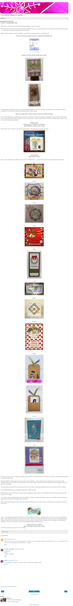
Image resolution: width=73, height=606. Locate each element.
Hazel (34, 225)
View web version (34, 594)
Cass (34, 162)
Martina (34, 298)
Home (34, 591)
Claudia (34, 181)
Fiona (34, 202)
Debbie (6, 560)
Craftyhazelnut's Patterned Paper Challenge (29, 517)
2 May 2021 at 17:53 (12, 560)
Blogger (37, 604)
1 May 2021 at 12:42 (11, 539)
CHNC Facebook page (21, 502)
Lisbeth (34, 281)
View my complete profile (13, 601)
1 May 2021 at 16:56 (19, 549)
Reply (5, 544)
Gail (5, 539)
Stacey (34, 353)
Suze (34, 445)
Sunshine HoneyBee (9, 549)
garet (34, 321)
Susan (34, 416)
